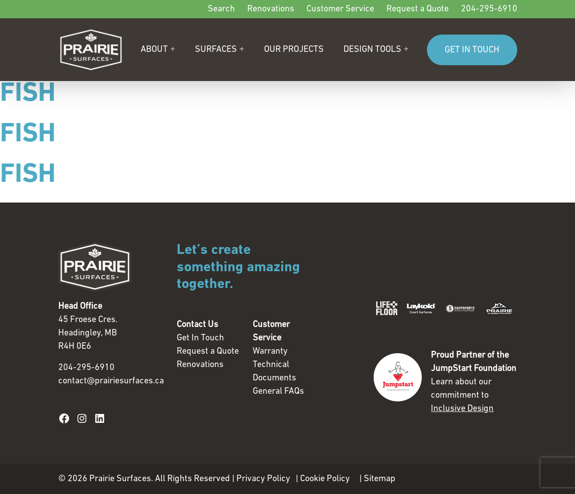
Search (221, 9)
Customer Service (340, 9)
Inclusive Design (462, 408)
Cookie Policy (325, 479)
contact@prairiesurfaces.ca (111, 381)
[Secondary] (287, 9)
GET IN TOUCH (472, 50)
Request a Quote (417, 9)
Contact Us (197, 324)
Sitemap (379, 479)
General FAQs (278, 391)
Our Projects (294, 49)
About (154, 49)
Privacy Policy (263, 479)
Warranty (270, 351)
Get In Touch (200, 338)
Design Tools (372, 49)
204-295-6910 (489, 9)
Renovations (270, 9)
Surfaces (216, 49)
